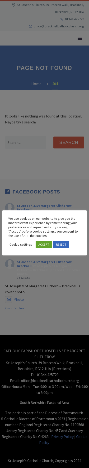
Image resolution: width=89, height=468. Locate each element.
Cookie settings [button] (20, 244)
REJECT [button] (61, 245)
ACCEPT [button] (43, 245)
